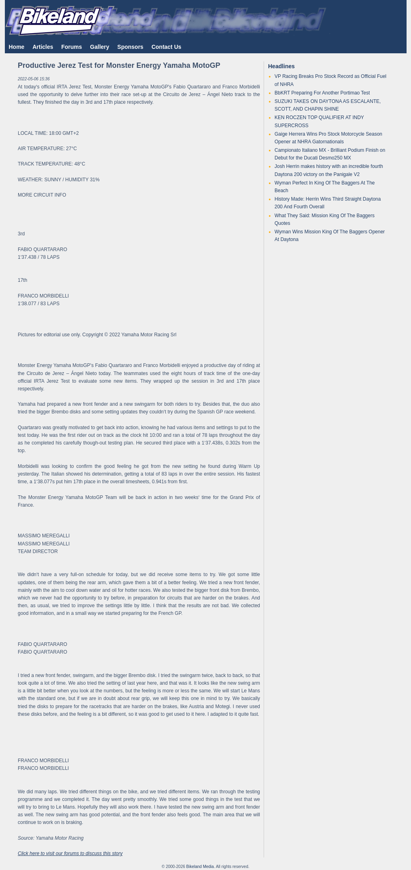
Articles (42, 47)
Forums (71, 47)
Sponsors (130, 47)
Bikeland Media (200, 866)
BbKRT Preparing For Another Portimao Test (322, 93)
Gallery (99, 47)
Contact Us (166, 47)
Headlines (281, 66)
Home (17, 47)
